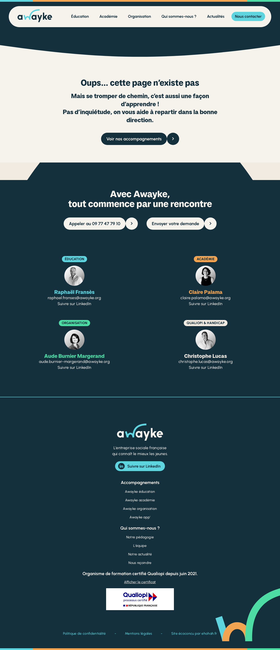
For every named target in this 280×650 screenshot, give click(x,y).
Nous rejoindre (139, 563)
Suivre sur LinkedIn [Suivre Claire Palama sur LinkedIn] (206, 303)
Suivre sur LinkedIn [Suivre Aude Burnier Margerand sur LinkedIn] (74, 367)
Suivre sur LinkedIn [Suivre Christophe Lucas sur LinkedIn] (206, 367)
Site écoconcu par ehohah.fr (194, 633)
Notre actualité (140, 554)
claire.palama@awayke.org (205, 297)
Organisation (139, 16)
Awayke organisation (140, 509)
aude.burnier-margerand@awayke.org (74, 361)
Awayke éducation (140, 491)
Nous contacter (248, 16)
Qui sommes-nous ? (178, 16)
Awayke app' (140, 517)
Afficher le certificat (140, 582)
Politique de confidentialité (84, 633)
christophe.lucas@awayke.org (205, 361)
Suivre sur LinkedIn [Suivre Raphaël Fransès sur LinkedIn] (74, 303)
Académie (108, 16)
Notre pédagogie (140, 537)
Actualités (215, 16)
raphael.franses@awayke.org (74, 297)
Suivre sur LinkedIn (139, 466)
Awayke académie (140, 500)
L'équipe (140, 546)
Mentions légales (138, 633)
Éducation (80, 16)
